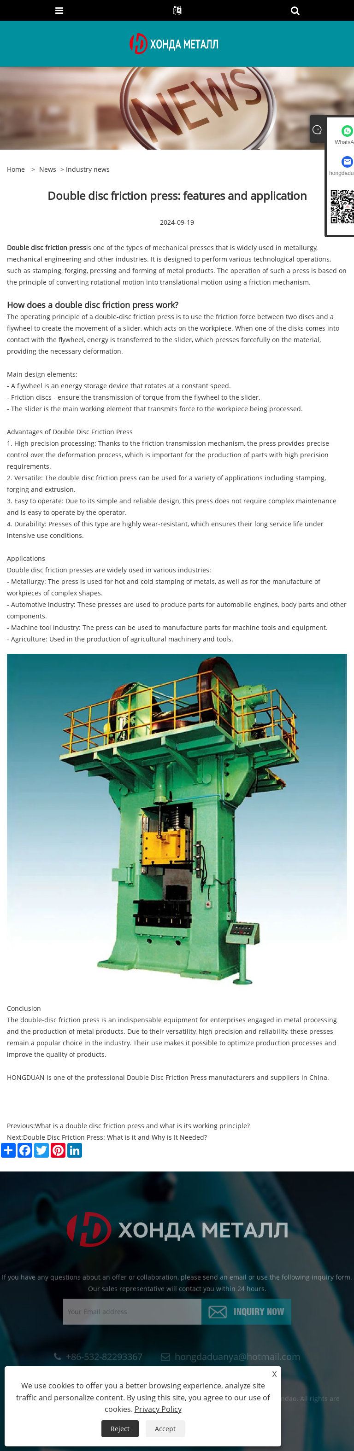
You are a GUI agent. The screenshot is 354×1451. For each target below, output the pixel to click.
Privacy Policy (158, 1409)
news (47, 169)
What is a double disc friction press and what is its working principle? (142, 1125)
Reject (120, 1428)
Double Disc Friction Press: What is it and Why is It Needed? (115, 1137)
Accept (165, 1428)
